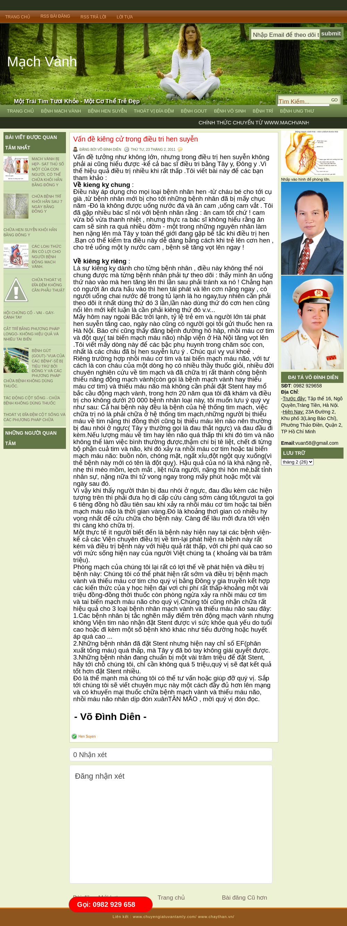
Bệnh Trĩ (263, 111)
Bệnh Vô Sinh (230, 111)
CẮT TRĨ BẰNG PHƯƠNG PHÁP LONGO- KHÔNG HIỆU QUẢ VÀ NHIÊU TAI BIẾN (31, 334)
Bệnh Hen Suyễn (107, 111)
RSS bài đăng (55, 16)
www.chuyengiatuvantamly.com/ (165, 917)
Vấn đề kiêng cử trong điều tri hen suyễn (135, 139)
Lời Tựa (125, 17)
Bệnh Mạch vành (61, 111)
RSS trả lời (93, 17)
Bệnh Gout (194, 111)
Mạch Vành (42, 61)
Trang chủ (171, 897)
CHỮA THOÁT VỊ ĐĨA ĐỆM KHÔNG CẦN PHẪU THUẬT (48, 285)
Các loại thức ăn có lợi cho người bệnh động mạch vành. (46, 256)
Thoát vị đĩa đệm (154, 111)
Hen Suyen (86, 736)
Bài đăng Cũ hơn (244, 897)
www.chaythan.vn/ (216, 917)
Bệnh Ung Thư (297, 111)
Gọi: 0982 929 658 (106, 904)
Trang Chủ (17, 17)
